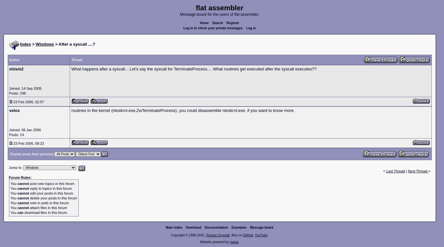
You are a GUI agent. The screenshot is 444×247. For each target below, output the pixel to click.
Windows (45, 44)
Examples (239, 227)
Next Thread (418, 171)
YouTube (261, 235)
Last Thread (395, 171)
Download (193, 227)
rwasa (234, 242)
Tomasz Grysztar (218, 235)
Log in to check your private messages (213, 28)
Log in (251, 28)
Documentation (216, 227)
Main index (174, 227)
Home (204, 23)
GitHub (248, 235)
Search (217, 23)
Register (232, 23)
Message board (261, 227)
